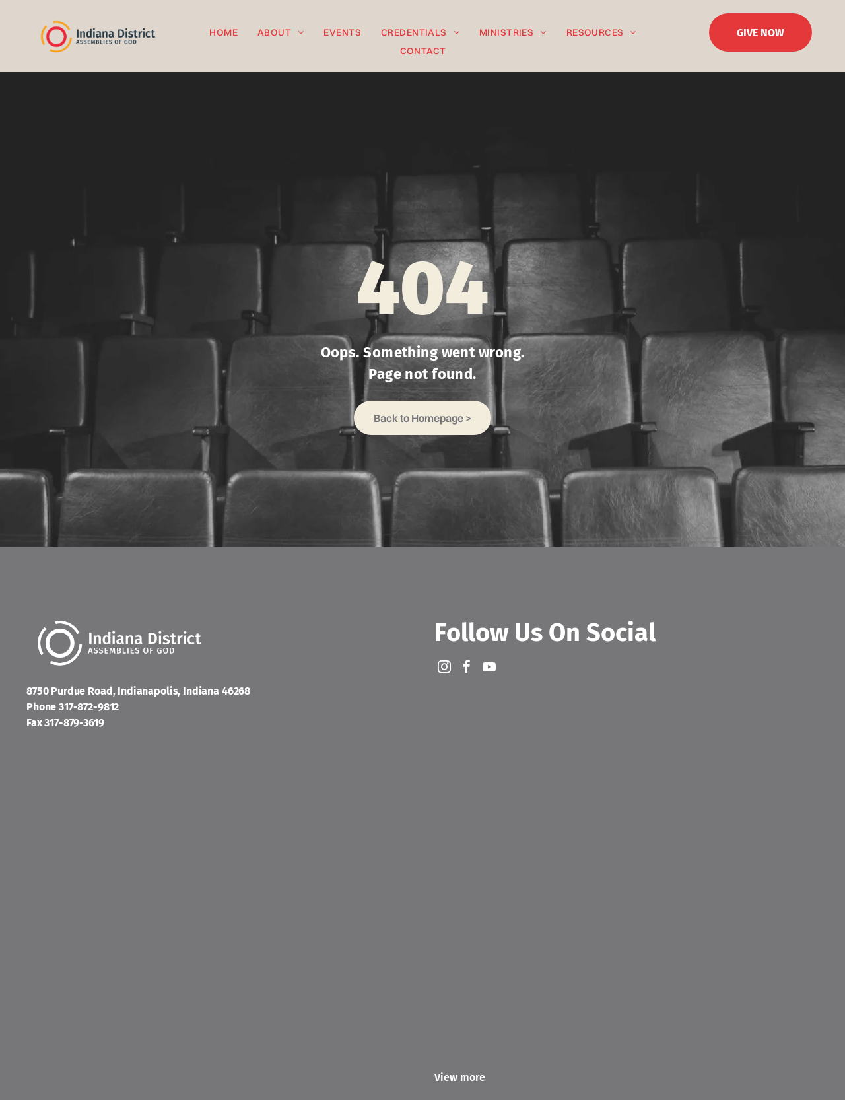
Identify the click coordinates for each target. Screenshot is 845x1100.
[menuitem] (223, 32)
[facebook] (467, 668)
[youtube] (489, 668)
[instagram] (444, 668)
